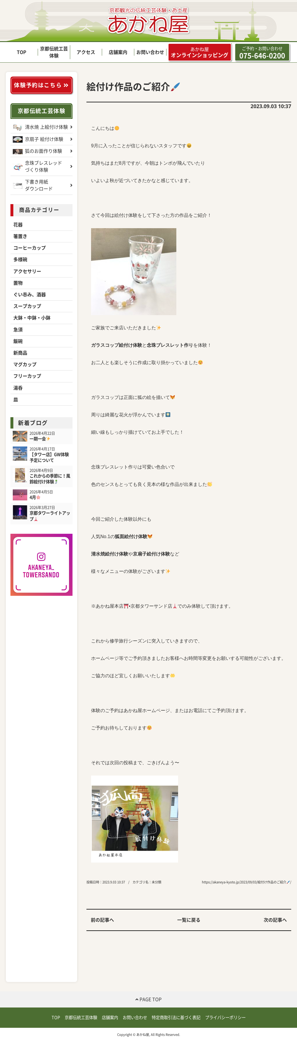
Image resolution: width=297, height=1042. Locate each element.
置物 (18, 283)
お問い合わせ (150, 52)
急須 (18, 329)
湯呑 (18, 388)
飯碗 (18, 341)
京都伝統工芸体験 (42, 111)
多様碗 (20, 259)
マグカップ (25, 364)
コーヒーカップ (29, 248)
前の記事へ (102, 920)
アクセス (86, 52)
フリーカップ (27, 376)
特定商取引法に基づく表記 (176, 1017)
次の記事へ (275, 920)
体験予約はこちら (41, 85)
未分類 (156, 882)
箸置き (20, 236)
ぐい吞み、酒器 (29, 294)
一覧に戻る (188, 920)
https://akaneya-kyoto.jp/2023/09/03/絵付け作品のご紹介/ (246, 882)
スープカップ (27, 306)
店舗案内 (118, 52)
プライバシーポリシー (225, 1017)
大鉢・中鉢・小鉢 (31, 317)
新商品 (20, 353)
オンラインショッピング (199, 52)
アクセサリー (27, 271)
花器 (18, 224)
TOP (21, 52)
